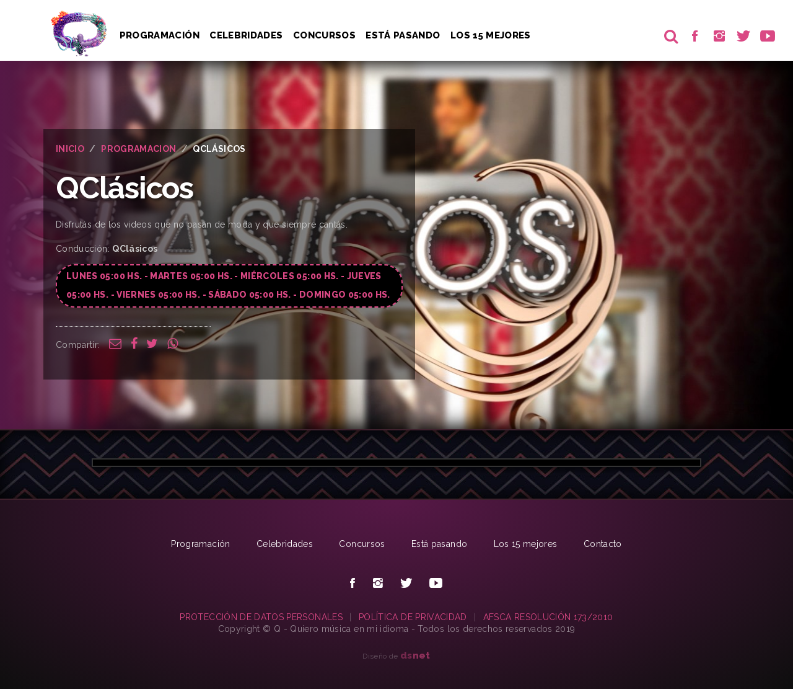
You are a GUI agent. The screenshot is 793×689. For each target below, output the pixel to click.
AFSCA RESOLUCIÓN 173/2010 (548, 617)
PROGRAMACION (138, 149)
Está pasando (403, 35)
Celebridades (246, 35)
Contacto (603, 544)
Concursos (324, 35)
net (415, 655)
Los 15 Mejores (490, 35)
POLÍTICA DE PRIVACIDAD (413, 617)
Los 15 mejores (526, 544)
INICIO (70, 149)
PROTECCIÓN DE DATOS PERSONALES (261, 617)
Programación (159, 35)
